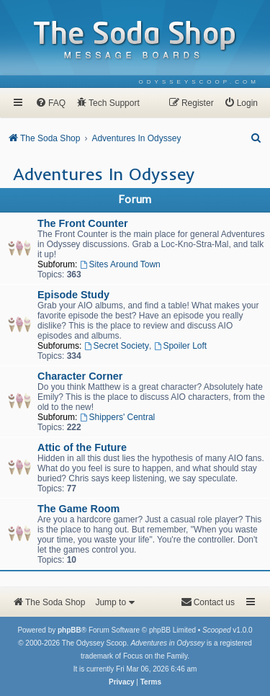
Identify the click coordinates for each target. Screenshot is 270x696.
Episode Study (73, 294)
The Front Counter (82, 223)
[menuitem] (199, 81)
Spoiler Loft (180, 346)
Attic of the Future (82, 447)
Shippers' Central (118, 417)
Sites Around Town (120, 264)
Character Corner (79, 376)
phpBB (69, 630)
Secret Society (116, 346)
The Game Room (78, 508)
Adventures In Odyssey (103, 173)
